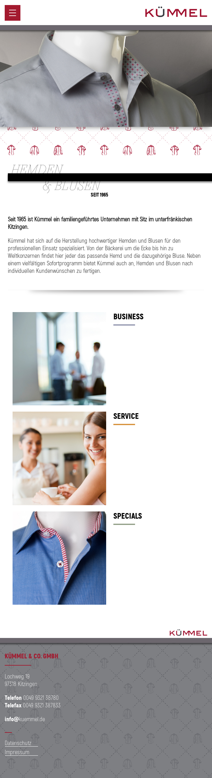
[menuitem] (12, 13)
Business (128, 316)
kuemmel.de (25, 718)
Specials (127, 515)
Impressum (17, 751)
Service (126, 415)
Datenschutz (18, 742)
